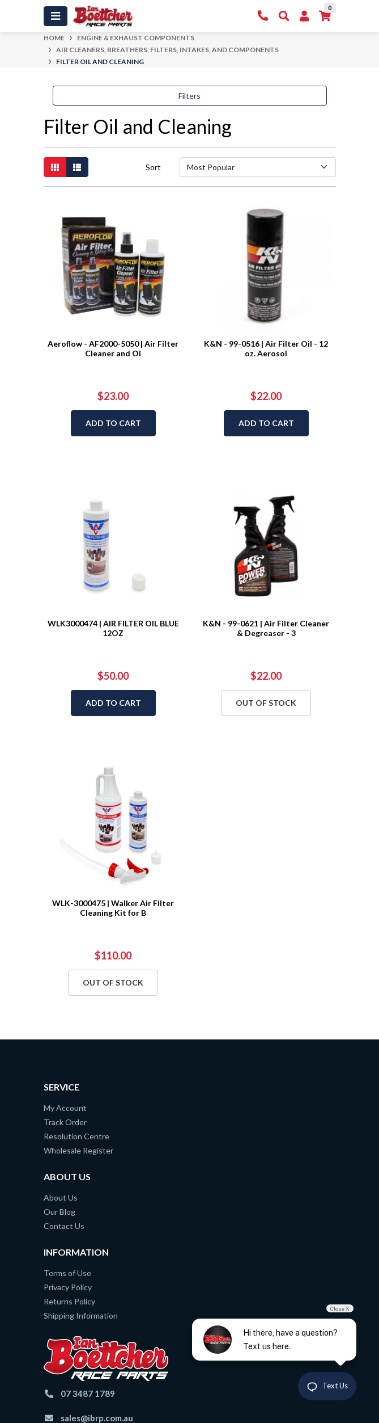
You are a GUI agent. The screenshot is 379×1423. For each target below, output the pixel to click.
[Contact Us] (263, 16)
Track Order (65, 1122)
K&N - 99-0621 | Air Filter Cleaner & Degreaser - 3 (266, 628)
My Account (65, 1108)
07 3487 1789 (88, 1393)
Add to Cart (113, 423)
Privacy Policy (68, 1287)
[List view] (77, 167)
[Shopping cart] (325, 16)
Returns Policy (69, 1301)
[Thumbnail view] (55, 167)
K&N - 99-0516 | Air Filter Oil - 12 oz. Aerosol (266, 348)
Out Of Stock (266, 703)
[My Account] (304, 16)
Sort (153, 167)
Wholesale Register (78, 1150)
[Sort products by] (258, 167)
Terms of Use (67, 1273)
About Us (61, 1197)
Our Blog (59, 1211)
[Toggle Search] (284, 16)
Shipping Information (81, 1315)
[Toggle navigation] (55, 16)
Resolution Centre (76, 1136)
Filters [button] (189, 95)
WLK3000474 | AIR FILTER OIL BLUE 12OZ (113, 628)
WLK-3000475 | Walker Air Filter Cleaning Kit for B (113, 907)
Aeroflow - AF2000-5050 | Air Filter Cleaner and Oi (113, 348)
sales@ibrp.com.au (97, 1418)
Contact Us (64, 1226)
